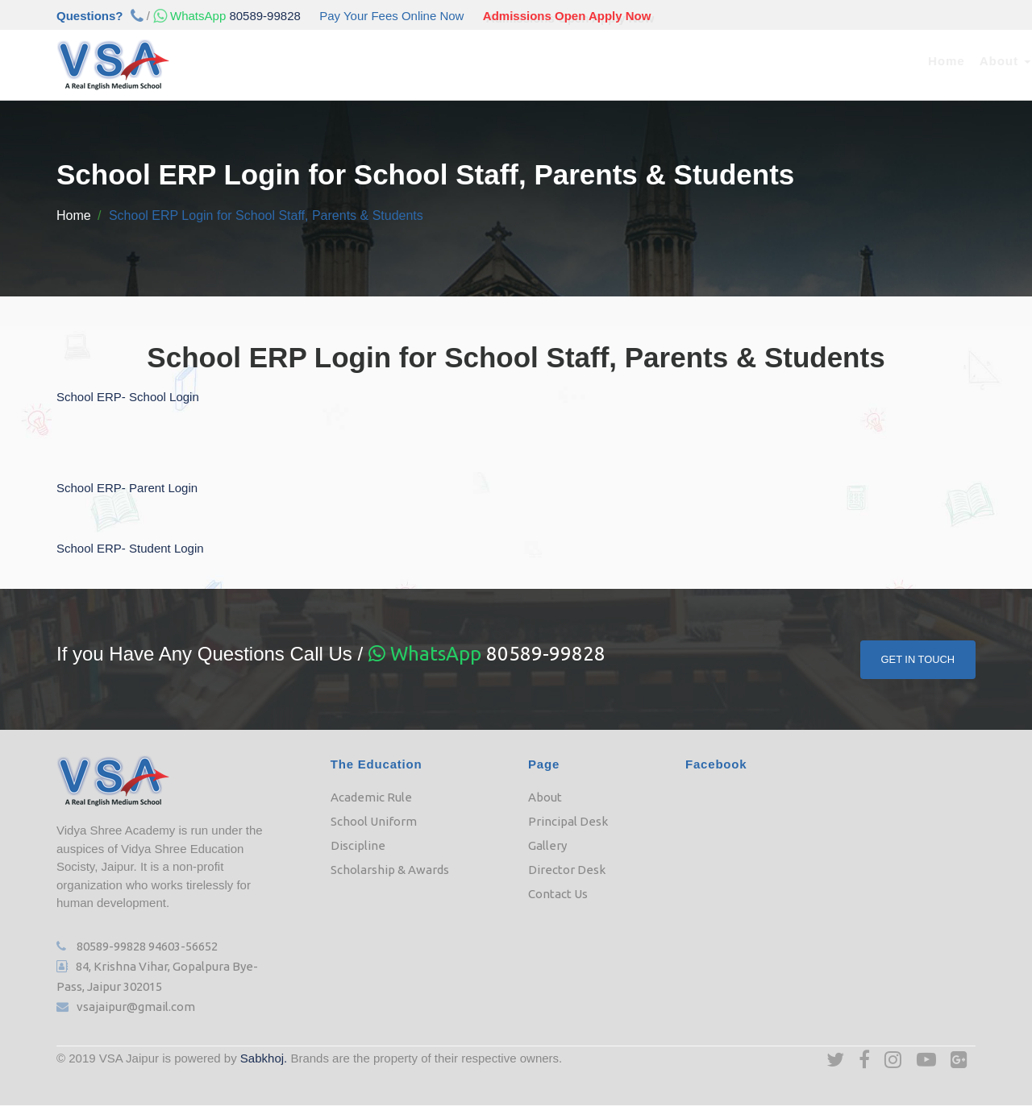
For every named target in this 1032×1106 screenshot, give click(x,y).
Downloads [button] (755, 61)
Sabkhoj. (263, 1058)
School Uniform (374, 821)
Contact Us (944, 61)
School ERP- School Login (127, 397)
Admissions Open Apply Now (567, 16)
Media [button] (672, 61)
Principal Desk (568, 821)
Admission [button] (440, 61)
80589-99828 (225, 16)
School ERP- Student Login (130, 548)
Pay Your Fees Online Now (391, 16)
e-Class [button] (603, 61)
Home (211, 61)
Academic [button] (347, 61)
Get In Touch (917, 659)
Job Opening (852, 61)
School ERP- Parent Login (127, 488)
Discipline (358, 845)
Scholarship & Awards (390, 869)
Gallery (547, 845)
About (545, 797)
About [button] (268, 61)
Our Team (527, 61)
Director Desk (566, 869)
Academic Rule (371, 797)
